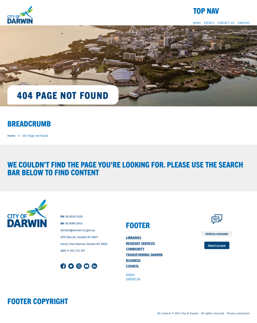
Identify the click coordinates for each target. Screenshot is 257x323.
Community (135, 249)
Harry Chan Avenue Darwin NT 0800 (83, 244)
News (197, 23)
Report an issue (217, 245)
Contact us (133, 279)
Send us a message (216, 234)
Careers (244, 23)
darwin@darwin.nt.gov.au (77, 230)
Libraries (133, 237)
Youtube (86, 266)
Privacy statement (238, 313)
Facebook (63, 266)
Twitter (71, 266)
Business (133, 260)
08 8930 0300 (74, 216)
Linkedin (94, 266)
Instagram (79, 266)
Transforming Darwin (144, 254)
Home (11, 136)
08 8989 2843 (74, 223)
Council (132, 266)
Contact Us (226, 23)
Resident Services (140, 243)
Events (209, 23)
